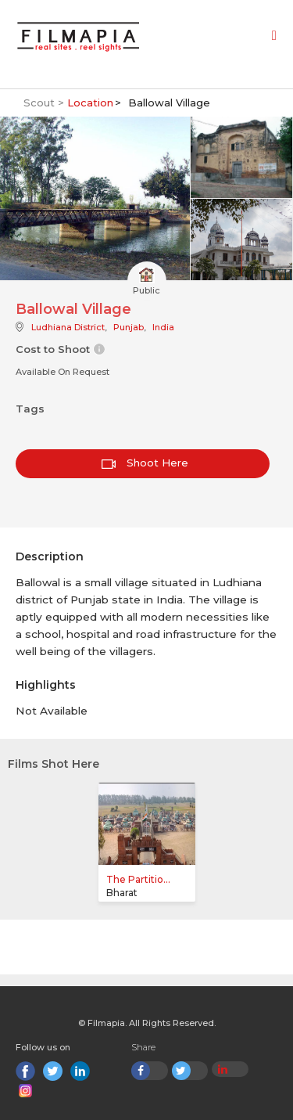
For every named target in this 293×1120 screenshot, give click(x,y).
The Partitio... (138, 879)
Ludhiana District (68, 327)
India (163, 327)
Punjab (128, 327)
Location (90, 102)
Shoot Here (145, 462)
